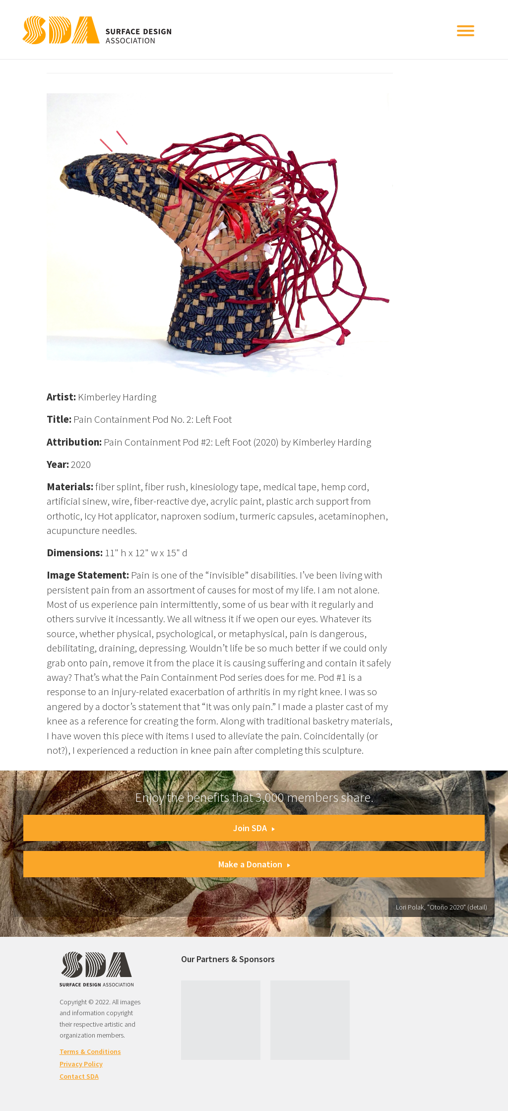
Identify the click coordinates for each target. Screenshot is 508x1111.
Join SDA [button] (254, 828)
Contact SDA (79, 1076)
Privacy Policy (81, 1063)
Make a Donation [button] (254, 864)
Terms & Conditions (90, 1051)
